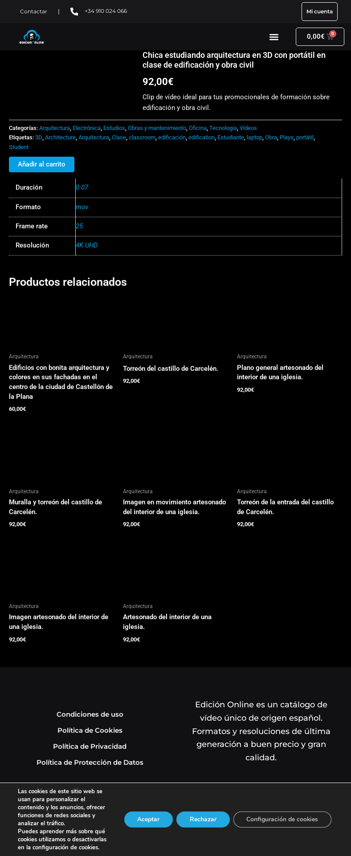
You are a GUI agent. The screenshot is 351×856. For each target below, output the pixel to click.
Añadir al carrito (41, 164)
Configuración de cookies (282, 819)
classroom (142, 137)
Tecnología (223, 128)
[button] (274, 36)
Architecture (60, 137)
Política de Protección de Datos (90, 762)
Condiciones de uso (90, 714)
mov (82, 207)
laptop (254, 137)
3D (38, 137)
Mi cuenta (319, 11)
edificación (172, 137)
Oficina (198, 128)
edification (201, 137)
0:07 (82, 187)
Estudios (114, 128)
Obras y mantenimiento (157, 128)
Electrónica (87, 128)
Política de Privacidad (90, 746)
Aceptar (147, 819)
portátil (305, 137)
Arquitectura (54, 128)
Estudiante (230, 137)
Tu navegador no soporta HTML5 (76, 83)
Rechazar (202, 819)
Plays (287, 137)
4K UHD (87, 245)
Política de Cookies (89, 730)
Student (19, 147)
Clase (119, 137)
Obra (271, 137)
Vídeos (248, 128)
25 (79, 226)
